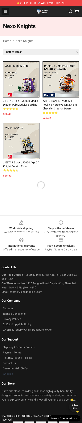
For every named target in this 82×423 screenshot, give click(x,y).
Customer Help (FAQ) (15, 368)
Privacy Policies (12, 319)
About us (8, 308)
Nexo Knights (24, 41)
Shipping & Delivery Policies (19, 347)
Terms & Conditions (14, 313)
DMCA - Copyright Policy (17, 324)
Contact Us (9, 363)
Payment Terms (12, 352)
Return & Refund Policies (17, 357)
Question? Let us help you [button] (64, 418)
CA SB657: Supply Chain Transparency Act (27, 329)
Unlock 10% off (75, 406)
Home (7, 41)
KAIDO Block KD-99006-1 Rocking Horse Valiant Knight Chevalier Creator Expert (60, 104)
